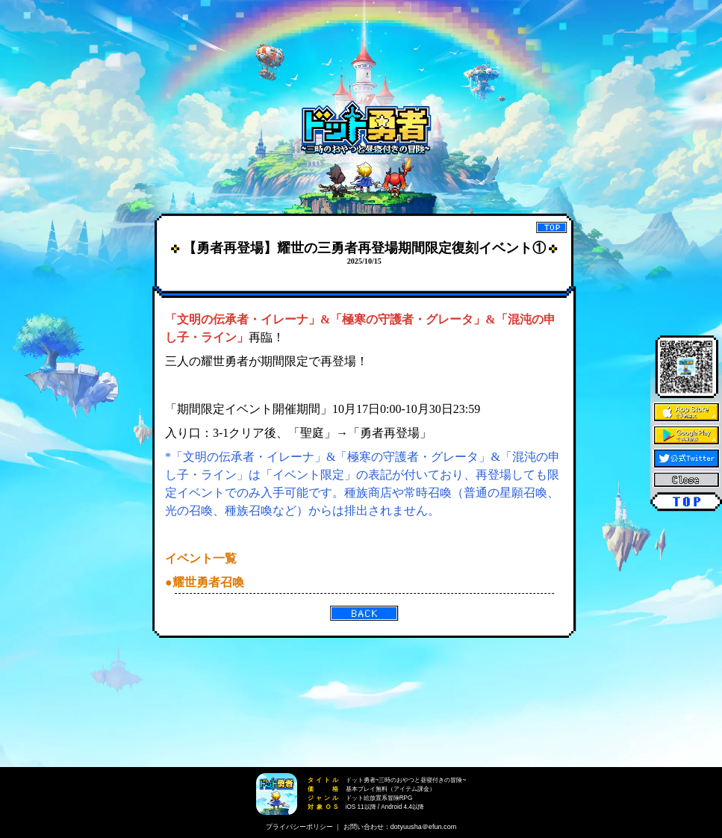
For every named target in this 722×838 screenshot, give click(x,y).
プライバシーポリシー (299, 827)
